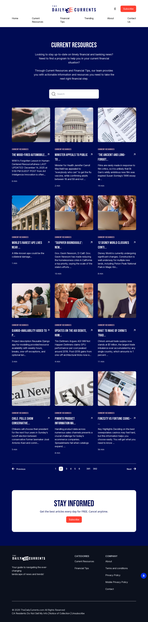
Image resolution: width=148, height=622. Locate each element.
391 (88, 469)
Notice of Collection (60, 613)
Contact (109, 589)
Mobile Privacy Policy (116, 582)
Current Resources (84, 561)
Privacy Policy (112, 575)
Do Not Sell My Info (38, 613)
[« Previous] (18, 469)
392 (95, 469)
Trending (89, 18)
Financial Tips (82, 568)
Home (15, 18)
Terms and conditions (116, 568)
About (110, 18)
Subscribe (128, 8)
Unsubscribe (78, 613)
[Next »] (131, 469)
